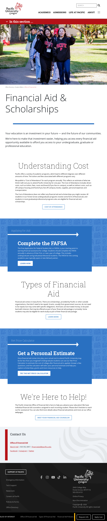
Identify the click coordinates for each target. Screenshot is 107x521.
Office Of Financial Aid (28, 517)
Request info (84, 517)
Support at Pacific (16, 472)
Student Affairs (19, 87)
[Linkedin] (65, 477)
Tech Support (11, 485)
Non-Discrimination (80, 500)
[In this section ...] (19, 21)
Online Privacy (78, 496)
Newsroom (10, 491)
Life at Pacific (77, 12)
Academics (44, 12)
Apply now (98, 517)
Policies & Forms (12, 502)
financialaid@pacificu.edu (41, 447)
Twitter (31, 451)
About (91, 12)
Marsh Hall (14, 447)
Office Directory (9, 87)
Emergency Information (15, 480)
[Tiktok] (59, 477)
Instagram (23, 451)
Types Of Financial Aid (47, 517)
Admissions (59, 12)
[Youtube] (53, 477)
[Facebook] (42, 477)
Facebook (13, 451)
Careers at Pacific (12, 496)
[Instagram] (47, 477)
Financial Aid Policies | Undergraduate (72, 517)
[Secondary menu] (99, 12)
